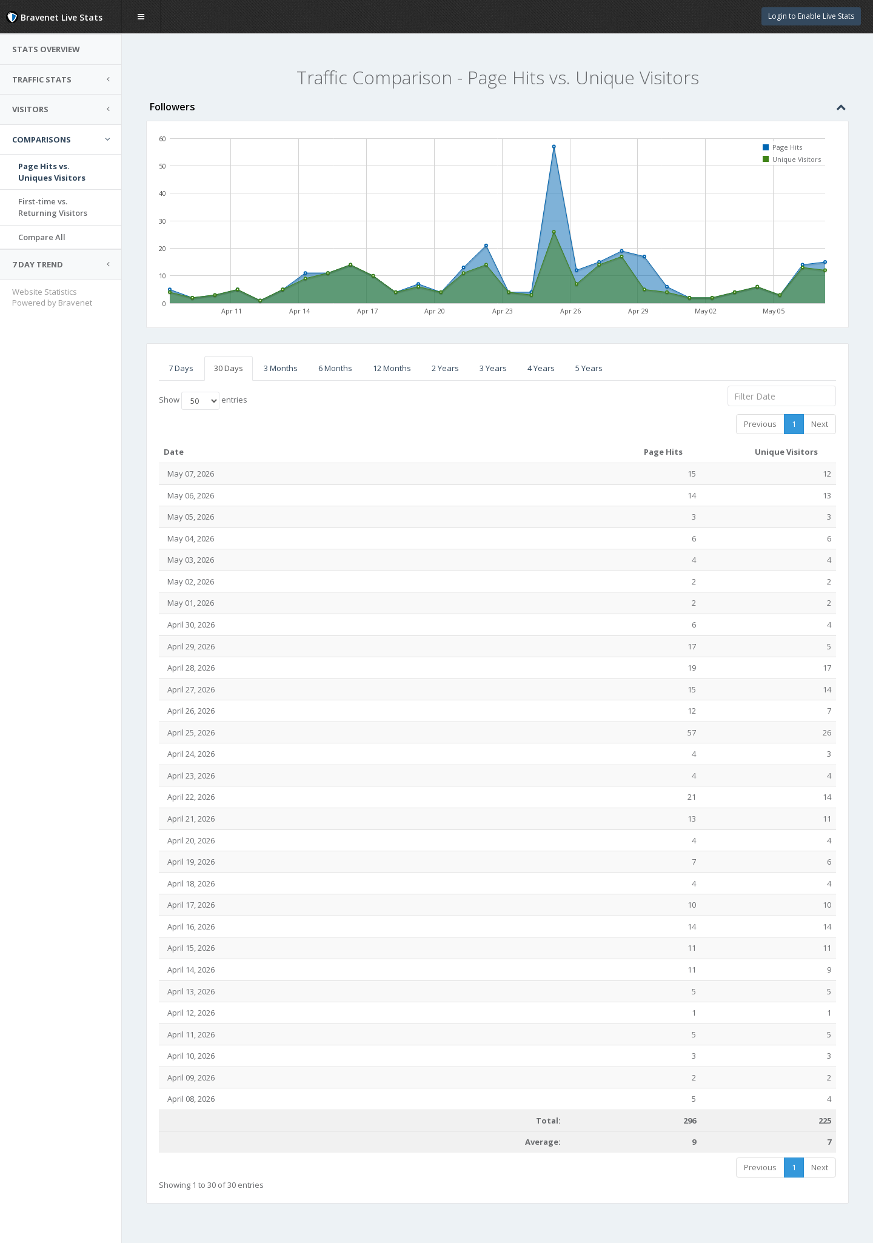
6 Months (335, 368)
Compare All (41, 237)
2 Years (445, 368)
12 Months (392, 368)
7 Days (181, 368)
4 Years (541, 368)
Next (819, 423)
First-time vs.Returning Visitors (52, 207)
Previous (760, 423)
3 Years (493, 368)
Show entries (203, 401)
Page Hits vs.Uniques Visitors (51, 172)
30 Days (228, 368)
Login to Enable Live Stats (811, 16)
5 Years (589, 368)
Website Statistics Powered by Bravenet (52, 297)
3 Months (281, 368)
